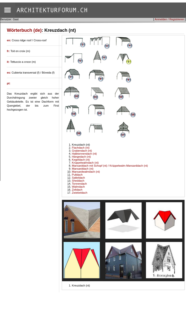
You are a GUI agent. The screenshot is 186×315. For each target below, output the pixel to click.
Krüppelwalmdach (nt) (85, 162)
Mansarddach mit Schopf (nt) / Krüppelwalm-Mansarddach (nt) (110, 165)
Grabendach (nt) (82, 150)
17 (123, 135)
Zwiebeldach (80, 192)
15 (133, 114)
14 (99, 113)
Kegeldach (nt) (81, 159)
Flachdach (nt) (81, 147)
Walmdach (78, 186)
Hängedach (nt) (81, 156)
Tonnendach (79, 183)
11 (95, 97)
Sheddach (78, 180)
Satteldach (78, 177)
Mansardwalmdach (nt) (86, 171)
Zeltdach (77, 189)
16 (78, 133)
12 (121, 97)
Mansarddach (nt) (83, 168)
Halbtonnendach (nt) (84, 153)
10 (76, 96)
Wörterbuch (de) (24, 30)
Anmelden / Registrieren (169, 19)
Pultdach (77, 174)
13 (73, 114)
